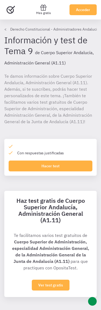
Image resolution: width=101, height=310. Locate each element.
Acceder (83, 9)
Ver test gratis (50, 285)
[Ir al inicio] (10, 9)
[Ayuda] (92, 301)
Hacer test (50, 166)
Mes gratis (43, 9)
